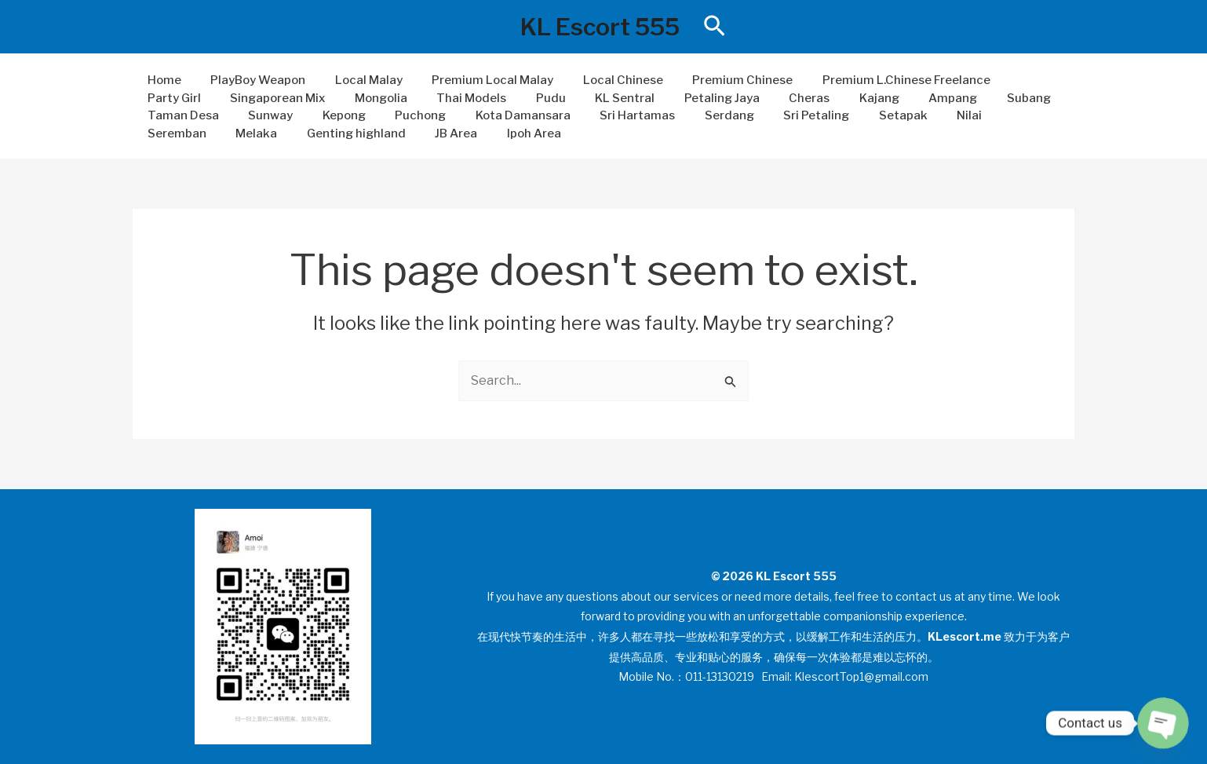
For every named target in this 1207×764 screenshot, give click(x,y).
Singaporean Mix (191, 98)
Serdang (596, 115)
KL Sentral (515, 98)
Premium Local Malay (472, 80)
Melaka (958, 115)
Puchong (304, 115)
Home (161, 80)
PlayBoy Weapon (249, 80)
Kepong (234, 115)
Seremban (884, 115)
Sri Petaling (677, 115)
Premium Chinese (710, 80)
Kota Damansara (401, 115)
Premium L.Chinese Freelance (868, 80)
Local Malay (354, 80)
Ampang (820, 98)
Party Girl (1002, 80)
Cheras (688, 98)
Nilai (818, 115)
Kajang (752, 98)
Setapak (758, 115)
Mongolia (289, 98)
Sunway (166, 115)
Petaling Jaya (606, 98)
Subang (890, 98)
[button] (714, 26)
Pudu (447, 98)
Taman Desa (971, 98)
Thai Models (374, 98)
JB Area (288, 133)
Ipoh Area (360, 133)
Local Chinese (596, 80)
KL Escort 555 (600, 27)
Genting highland (193, 133)
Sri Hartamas (510, 115)
